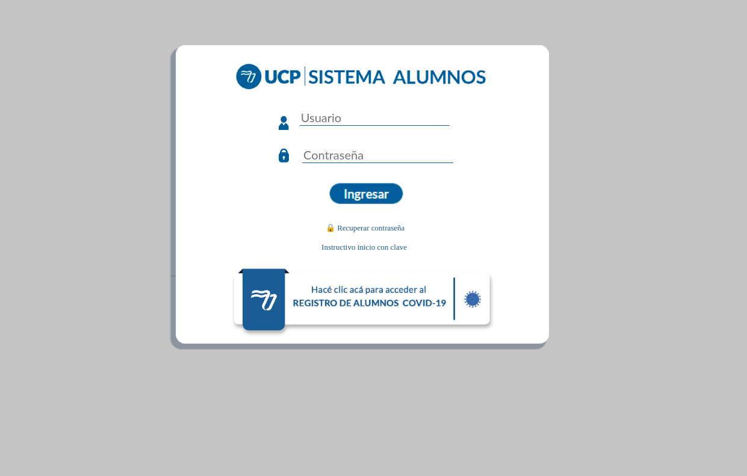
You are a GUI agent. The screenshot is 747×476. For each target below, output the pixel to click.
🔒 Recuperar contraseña (365, 227)
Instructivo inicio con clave (364, 247)
